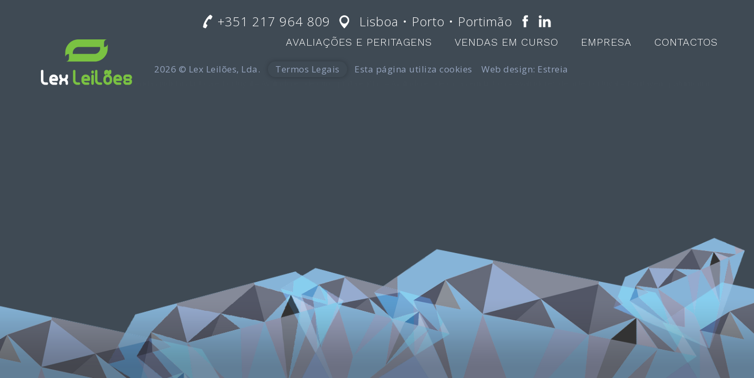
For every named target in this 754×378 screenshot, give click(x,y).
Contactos (686, 42)
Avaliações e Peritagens (359, 42)
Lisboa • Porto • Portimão (435, 21)
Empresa (606, 42)
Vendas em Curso (506, 42)
